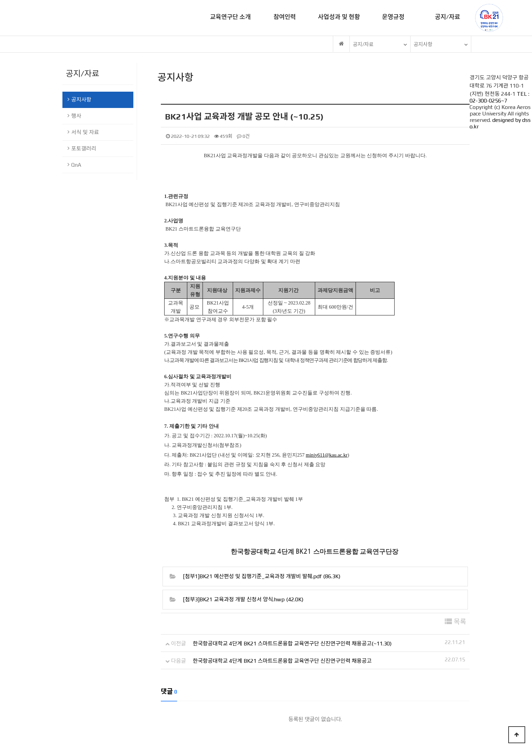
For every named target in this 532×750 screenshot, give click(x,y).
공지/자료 (447, 16)
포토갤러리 (82, 148)
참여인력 (284, 16)
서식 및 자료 (83, 132)
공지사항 (79, 99)
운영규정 (393, 16)
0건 (243, 136)
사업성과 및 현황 (339, 16)
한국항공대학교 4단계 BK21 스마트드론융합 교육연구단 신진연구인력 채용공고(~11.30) (292, 643)
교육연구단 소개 (230, 16)
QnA (74, 165)
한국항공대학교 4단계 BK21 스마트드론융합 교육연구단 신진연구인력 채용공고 (282, 661)
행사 (74, 116)
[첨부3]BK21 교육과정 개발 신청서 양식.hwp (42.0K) (243, 599)
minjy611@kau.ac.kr (326, 455)
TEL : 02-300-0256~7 (499, 97)
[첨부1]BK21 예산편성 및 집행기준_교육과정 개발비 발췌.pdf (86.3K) (261, 576)
